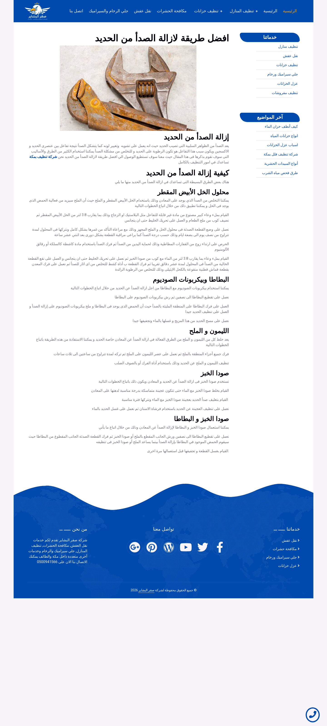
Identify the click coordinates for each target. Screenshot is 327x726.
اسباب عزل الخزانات (282, 163)
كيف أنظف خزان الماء (281, 145)
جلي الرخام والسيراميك (108, 11)
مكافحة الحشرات (172, 11)
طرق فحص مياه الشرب (280, 191)
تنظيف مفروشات (285, 111)
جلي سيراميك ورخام (282, 92)
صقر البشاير (146, 590)
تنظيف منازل (288, 65)
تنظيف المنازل (242, 11)
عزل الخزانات (287, 102)
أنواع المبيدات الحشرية (281, 182)
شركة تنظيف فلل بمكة (281, 172)
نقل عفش (142, 11)
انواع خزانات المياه (284, 154)
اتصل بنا (76, 11)
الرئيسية (290, 11)
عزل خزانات (287, 566)
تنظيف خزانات (206, 11)
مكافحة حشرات (285, 549)
